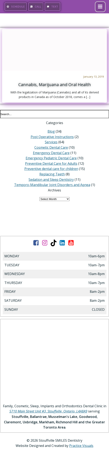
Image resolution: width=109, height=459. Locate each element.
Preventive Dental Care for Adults (51, 163)
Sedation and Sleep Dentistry (51, 179)
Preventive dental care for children (51, 168)
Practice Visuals (81, 445)
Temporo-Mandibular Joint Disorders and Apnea (52, 184)
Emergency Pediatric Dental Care (51, 158)
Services (51, 142)
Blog (51, 131)
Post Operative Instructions (52, 137)
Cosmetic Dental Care (51, 147)
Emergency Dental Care (51, 153)
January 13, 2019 (93, 76)
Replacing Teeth (52, 174)
